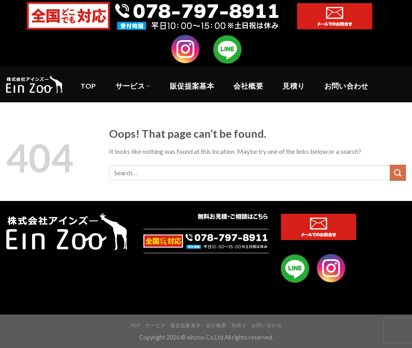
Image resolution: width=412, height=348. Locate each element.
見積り (293, 86)
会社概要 (248, 86)
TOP (88, 86)
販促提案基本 (192, 86)
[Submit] (398, 172)
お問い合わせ (346, 86)
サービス (132, 86)
